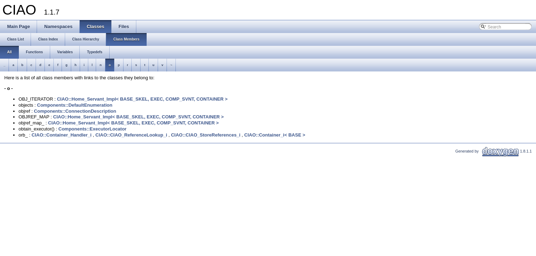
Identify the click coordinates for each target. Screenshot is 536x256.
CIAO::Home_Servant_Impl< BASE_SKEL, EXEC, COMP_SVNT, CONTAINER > (142, 99)
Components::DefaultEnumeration (74, 105)
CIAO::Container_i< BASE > (274, 135)
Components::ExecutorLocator (92, 129)
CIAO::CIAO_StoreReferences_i (205, 135)
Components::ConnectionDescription (75, 111)
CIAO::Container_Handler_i (61, 135)
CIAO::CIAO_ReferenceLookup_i (131, 135)
